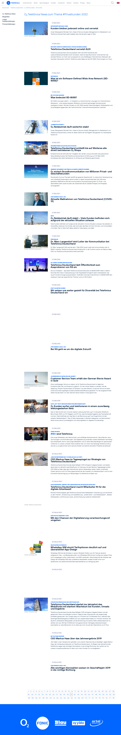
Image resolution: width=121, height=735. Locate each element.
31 (35, 607)
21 (88, 603)
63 (61, 610)
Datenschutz (80, 700)
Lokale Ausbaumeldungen (8, 20)
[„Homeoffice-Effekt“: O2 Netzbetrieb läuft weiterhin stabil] (68, 116)
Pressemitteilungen (8, 24)
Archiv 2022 (39, 7)
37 (57, 607)
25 (103, 603)
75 (103, 610)
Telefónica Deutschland (16, 7)
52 (110, 607)
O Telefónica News (29, 7)
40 (68, 607)
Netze (36, 3)
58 (43, 610)
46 (89, 607)
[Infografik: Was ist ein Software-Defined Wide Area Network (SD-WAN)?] (68, 72)
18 (78, 603)
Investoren (61, 3)
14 (65, 603)
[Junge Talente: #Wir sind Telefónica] (68, 393)
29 (28, 607)
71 (89, 610)
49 (100, 607)
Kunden (53, 3)
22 (92, 603)
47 (92, 607)
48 (96, 607)
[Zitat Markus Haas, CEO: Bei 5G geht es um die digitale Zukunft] (68, 317)
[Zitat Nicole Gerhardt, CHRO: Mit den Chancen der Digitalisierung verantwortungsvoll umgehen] (68, 465)
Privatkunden (55, 688)
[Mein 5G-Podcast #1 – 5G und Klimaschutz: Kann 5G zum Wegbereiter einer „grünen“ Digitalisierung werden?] (68, 298)
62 (57, 610)
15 (68, 603)
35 (50, 607)
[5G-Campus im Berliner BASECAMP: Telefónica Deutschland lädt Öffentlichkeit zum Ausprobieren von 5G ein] (68, 256)
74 (99, 610)
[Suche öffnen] (112, 3)
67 (75, 610)
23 (95, 603)
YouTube (79, 661)
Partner (69, 3)
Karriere (75, 3)
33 (43, 607)
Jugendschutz (80, 706)
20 (85, 603)
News (88, 3)
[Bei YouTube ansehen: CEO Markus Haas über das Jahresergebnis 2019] (68, 571)
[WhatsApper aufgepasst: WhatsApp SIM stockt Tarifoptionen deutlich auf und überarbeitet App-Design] (68, 487)
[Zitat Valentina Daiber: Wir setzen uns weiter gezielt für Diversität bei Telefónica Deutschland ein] (68, 277)
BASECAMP (79, 688)
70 (86, 610)
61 (54, 610)
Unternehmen (27, 3)
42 (75, 607)
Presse (82, 3)
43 (78, 607)
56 (36, 610)
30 (32, 607)
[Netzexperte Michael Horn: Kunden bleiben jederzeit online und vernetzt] (68, 29)
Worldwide (55, 694)
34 (46, 607)
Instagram (51, 661)
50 (103, 607)
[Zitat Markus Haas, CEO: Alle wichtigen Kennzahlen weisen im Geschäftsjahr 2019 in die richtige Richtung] (68, 591)
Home (31, 688)
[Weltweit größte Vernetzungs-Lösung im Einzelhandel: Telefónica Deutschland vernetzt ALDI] (68, 51)
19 (81, 603)
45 (85, 607)
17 (75, 603)
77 (110, 610)
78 (113, 610)
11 (56, 603)
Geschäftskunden (57, 691)
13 (62, 603)
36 (53, 607)
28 (113, 603)
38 (60, 607)
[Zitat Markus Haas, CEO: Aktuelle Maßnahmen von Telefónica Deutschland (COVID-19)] (68, 187)
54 (29, 610)
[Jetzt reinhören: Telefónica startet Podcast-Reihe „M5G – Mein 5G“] (68, 513)
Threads (65, 661)
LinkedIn (36, 661)
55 (33, 610)
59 (47, 610)
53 (114, 607)
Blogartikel (5, 17)
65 (68, 610)
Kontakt (78, 694)
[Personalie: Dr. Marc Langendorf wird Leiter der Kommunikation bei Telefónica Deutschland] (68, 231)
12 (59, 603)
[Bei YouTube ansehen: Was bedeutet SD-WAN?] (68, 93)
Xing (92, 661)
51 (106, 607)
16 (72, 603)
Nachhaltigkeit (44, 3)
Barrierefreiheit (80, 709)
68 (79, 610)
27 (110, 603)
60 (51, 610)
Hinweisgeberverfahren (84, 703)
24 (99, 603)
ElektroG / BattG (81, 697)
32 (39, 607)
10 (53, 603)
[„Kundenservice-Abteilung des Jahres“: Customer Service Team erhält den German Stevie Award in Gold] (68, 339)
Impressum (79, 712)
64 (65, 610)
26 (106, 603)
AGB (77, 691)
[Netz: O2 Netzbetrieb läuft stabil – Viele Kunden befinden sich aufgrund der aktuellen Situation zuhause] (68, 208)
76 (106, 610)
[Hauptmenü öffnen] (3, 3)
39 (64, 607)
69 (82, 610)
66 (72, 610)
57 (40, 610)
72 (92, 610)
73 (96, 610)
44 (82, 607)
